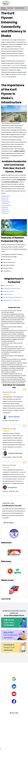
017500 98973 (17, 2)
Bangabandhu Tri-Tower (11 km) (11, 300)
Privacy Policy (13, 755)
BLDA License (6, 561)
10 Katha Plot (5, 204)
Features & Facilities (8, 275)
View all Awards (8, 523)
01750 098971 (17, 4)
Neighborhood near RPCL (10, 304)
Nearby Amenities (19, 8)
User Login (14, 713)
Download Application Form (14, 730)
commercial (4, 77)
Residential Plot (5, 196)
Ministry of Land (7, 580)
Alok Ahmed (12, 487)
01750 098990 (19, 747)
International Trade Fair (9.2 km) (12, 288)
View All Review (14, 500)
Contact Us (21, 755)
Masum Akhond (14, 417)
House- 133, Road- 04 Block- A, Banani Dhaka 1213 (14, 742)
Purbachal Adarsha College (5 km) (12, 297)
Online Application (14, 727)
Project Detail (14, 725)
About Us (6, 755)
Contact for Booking (9, 217)
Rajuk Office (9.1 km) (8, 291)
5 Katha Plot (4, 200)
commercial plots (15, 65)
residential (4, 65)
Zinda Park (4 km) (8, 294)
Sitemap (14, 732)
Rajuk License (6, 542)
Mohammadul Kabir (16, 453)
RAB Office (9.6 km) (8, 285)
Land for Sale (14, 722)
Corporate (10, 8)
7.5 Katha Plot (5, 202)
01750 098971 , (9, 747)
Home (3, 8)
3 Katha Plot (4, 198)
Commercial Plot (6, 205)
